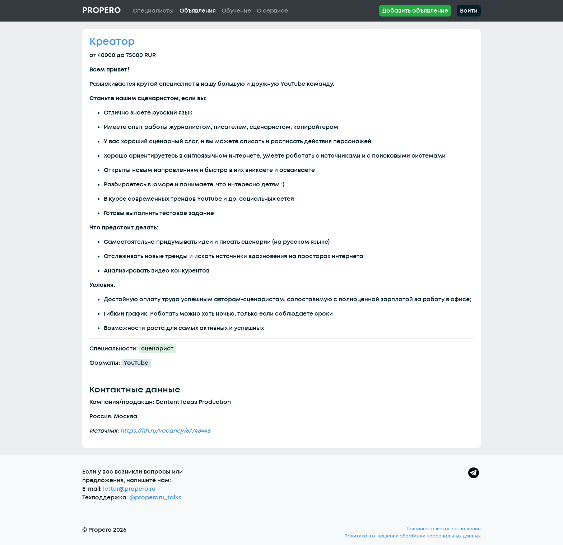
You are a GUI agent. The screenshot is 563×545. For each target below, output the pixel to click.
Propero (101, 10)
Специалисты (153, 11)
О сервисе (272, 11)
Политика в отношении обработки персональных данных (412, 536)
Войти (469, 11)
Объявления (198, 11)
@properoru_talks (155, 498)
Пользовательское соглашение (443, 529)
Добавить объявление (415, 11)
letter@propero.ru (129, 489)
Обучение (236, 11)
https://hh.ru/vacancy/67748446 (165, 431)
